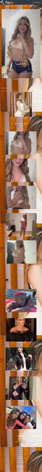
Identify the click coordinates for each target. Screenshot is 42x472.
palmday (21, 450)
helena (21, 452)
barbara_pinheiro (21, 342)
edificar (21, 454)
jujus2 (21, 313)
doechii (21, 448)
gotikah (21, 444)
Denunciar (21, 125)
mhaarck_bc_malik (21, 446)
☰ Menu (37, 2)
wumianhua (21, 462)
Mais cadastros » (21, 466)
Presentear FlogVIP (21, 123)
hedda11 (21, 456)
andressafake (21, 401)
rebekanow (21, 458)
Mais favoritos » (21, 436)
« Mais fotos (21, 268)
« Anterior (15, 79)
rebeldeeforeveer (21, 430)
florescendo (21, 460)
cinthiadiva (21, 371)
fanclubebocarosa (23, 117)
